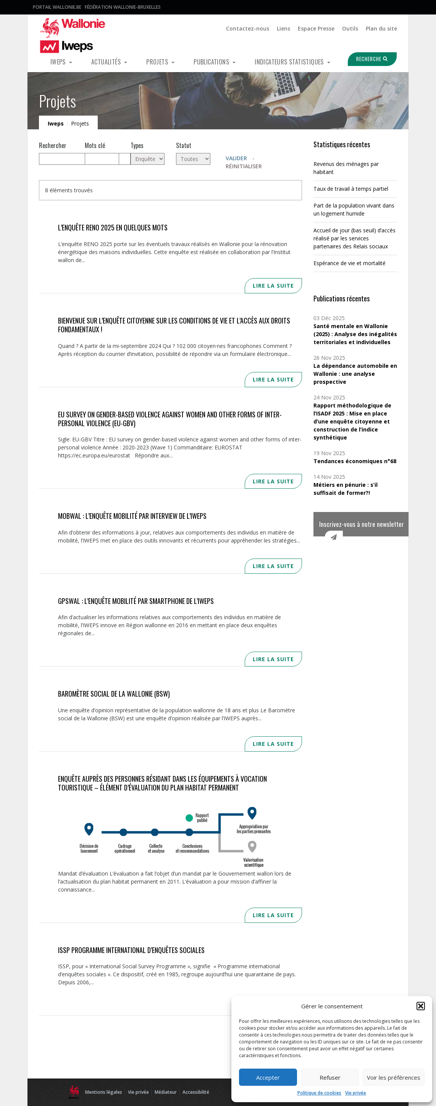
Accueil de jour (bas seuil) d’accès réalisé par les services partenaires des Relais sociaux (354, 238)
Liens (283, 28)
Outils (350, 28)
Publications (212, 61)
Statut (183, 145)
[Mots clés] (102, 159)
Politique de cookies (319, 1093)
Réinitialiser (244, 166)
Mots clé (95, 145)
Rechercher (52, 145)
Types (137, 145)
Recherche (368, 58)
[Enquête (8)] (148, 159)
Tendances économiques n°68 (354, 461)
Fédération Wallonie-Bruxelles (123, 7)
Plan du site (381, 28)
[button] (421, 1006)
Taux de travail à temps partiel (350, 188)
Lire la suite (273, 285)
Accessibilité (195, 1092)
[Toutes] (193, 159)
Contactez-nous (247, 28)
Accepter (268, 1077)
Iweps (58, 61)
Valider (236, 158)
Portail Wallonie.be (57, 7)
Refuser (330, 1077)
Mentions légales (103, 1092)
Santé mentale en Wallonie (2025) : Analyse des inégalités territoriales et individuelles (355, 334)
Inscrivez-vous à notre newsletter (361, 524)
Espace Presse (316, 28)
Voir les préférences (393, 1077)
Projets (158, 61)
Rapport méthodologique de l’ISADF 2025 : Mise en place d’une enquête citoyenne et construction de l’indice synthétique (352, 421)
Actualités (106, 61)
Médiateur (166, 1092)
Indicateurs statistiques (290, 61)
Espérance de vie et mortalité (349, 263)
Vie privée (355, 1093)
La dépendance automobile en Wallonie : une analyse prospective (355, 373)
